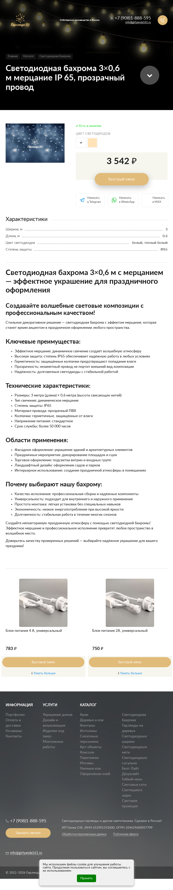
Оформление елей (95, 774)
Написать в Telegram (94, 200)
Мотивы (87, 763)
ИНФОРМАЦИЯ (19, 705)
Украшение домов (57, 715)
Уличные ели (90, 768)
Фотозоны (88, 731)
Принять (86, 878)
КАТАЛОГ (88, 705)
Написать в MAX (159, 200)
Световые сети (134, 784)
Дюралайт (130, 774)
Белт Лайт (130, 768)
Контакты (14, 736)
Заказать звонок (28, 833)
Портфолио (15, 715)
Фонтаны (87, 725)
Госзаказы (14, 731)
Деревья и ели (91, 720)
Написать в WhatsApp (127, 200)
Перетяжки (89, 758)
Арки (84, 715)
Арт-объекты (91, 747)
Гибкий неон (132, 779)
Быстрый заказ (121, 179)
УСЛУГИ (50, 705)
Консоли (87, 752)
